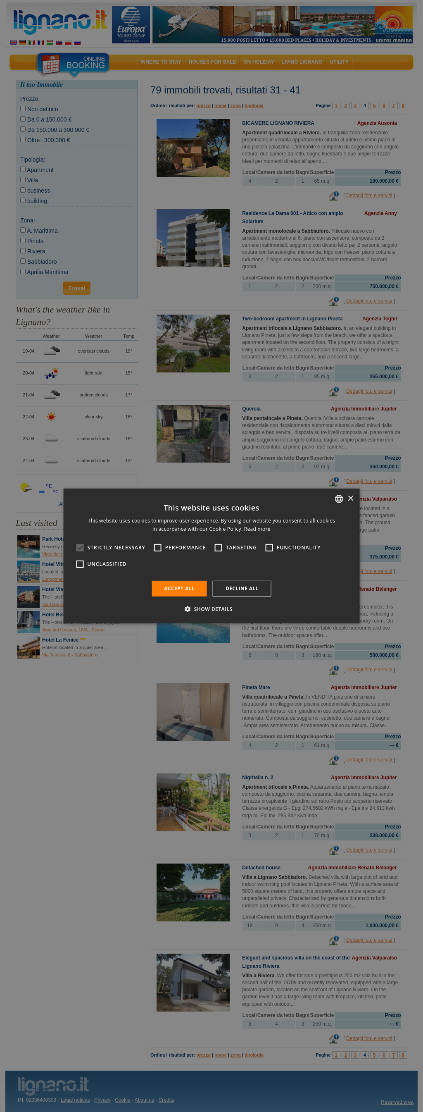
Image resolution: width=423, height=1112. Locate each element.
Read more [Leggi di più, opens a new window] (257, 528)
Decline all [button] (242, 588)
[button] (211, 609)
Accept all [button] (179, 588)
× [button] (350, 498)
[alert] (211, 556)
